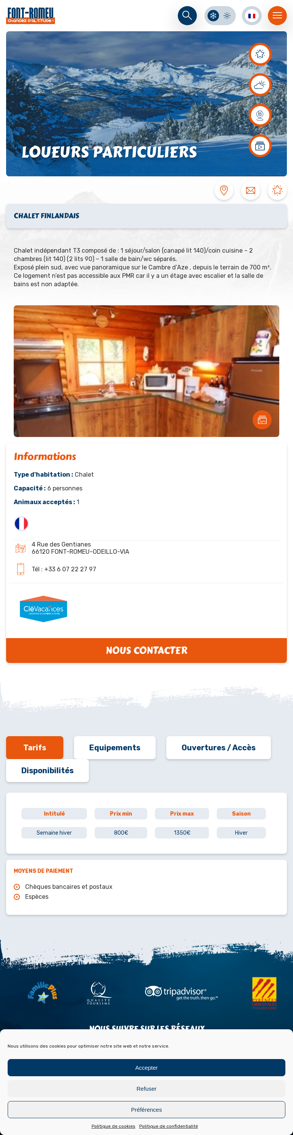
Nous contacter (146, 650)
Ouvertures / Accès (219, 747)
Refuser (147, 1088)
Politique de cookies (113, 1126)
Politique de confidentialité (168, 1126)
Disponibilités (47, 770)
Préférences (146, 1109)
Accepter (146, 1067)
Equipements (114, 747)
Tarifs (34, 747)
